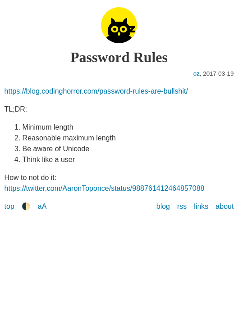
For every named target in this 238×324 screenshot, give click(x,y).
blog (163, 206)
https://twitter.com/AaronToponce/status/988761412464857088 (105, 188)
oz (196, 73)
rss (182, 206)
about (224, 206)
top (9, 206)
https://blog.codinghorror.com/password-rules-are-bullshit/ (96, 91)
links (201, 206)
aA (42, 206)
